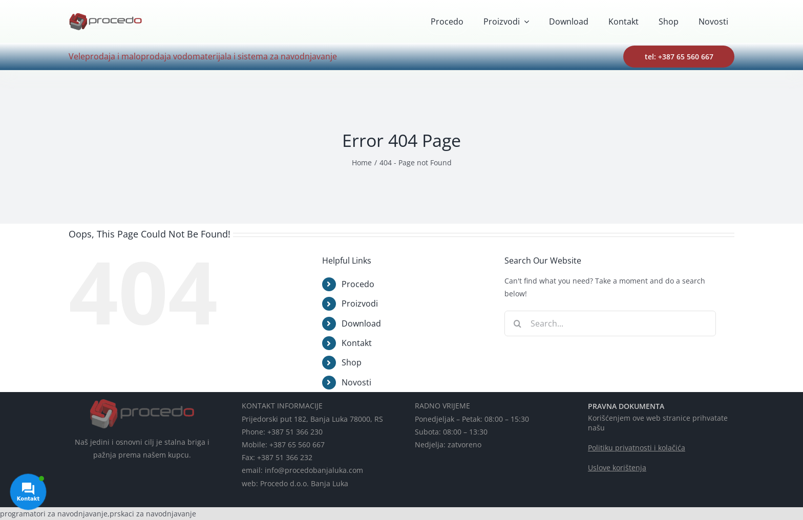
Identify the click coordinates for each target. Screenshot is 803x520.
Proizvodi (360, 303)
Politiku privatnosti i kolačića (636, 447)
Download (361, 323)
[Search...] (610, 323)
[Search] (517, 323)
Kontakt (357, 343)
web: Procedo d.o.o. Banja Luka (295, 483)
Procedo (358, 284)
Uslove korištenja (617, 467)
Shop (352, 362)
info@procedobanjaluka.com (314, 470)
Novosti (356, 382)
